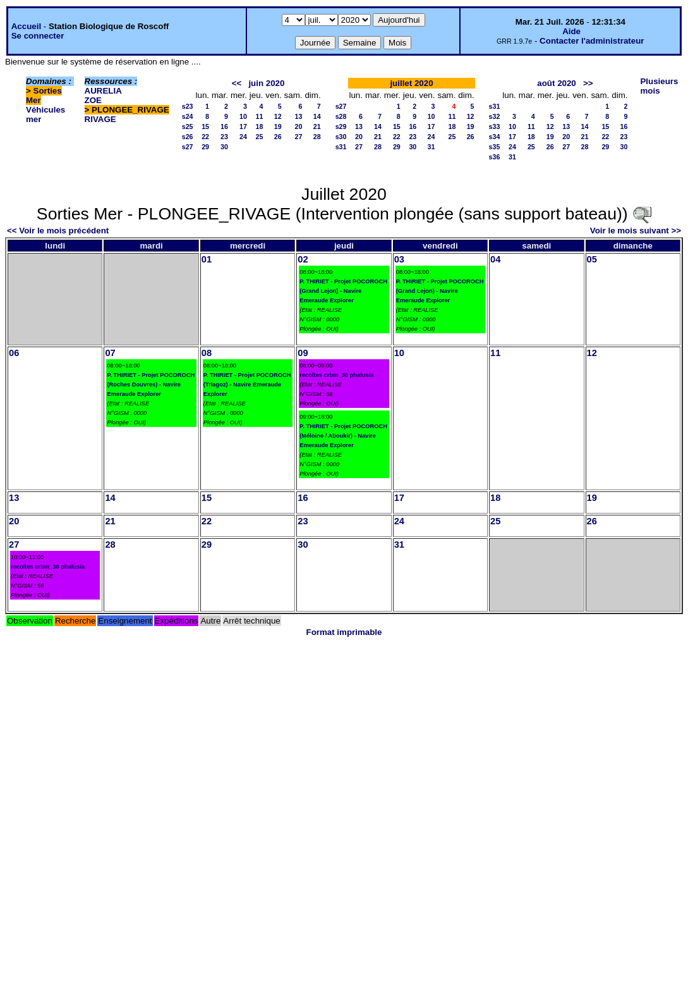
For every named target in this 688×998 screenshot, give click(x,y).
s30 (341, 136)
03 (399, 259)
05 (592, 259)
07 (110, 353)
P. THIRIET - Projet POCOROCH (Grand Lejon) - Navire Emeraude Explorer (343, 291)
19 (278, 126)
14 (317, 116)
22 (205, 136)
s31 (341, 147)
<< (237, 83)
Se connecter (37, 35)
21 (317, 126)
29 (205, 147)
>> (588, 83)
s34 (494, 136)
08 (207, 353)
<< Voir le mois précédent (58, 230)
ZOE (93, 100)
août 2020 (556, 83)
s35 (494, 147)
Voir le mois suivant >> (635, 230)
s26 (187, 136)
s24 (187, 116)
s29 (341, 126)
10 (243, 116)
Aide (571, 31)
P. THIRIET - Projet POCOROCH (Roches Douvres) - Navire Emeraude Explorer (151, 384)
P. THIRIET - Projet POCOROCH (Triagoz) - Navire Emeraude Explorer (247, 384)
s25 (187, 126)
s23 (187, 106)
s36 (494, 157)
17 (243, 126)
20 (299, 126)
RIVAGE (100, 119)
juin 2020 (266, 83)
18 (259, 126)
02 (303, 259)
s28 (341, 116)
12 (278, 116)
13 (299, 116)
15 (205, 126)
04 (495, 259)
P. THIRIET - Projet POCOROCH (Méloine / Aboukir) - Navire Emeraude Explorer (343, 435)
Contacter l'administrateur (592, 41)
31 (431, 147)
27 (299, 136)
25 (259, 136)
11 (259, 116)
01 (207, 259)
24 (243, 136)
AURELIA (103, 90)
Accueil (26, 26)
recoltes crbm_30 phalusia (336, 375)
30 (224, 147)
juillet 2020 (411, 83)
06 (14, 353)
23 (224, 136)
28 (317, 136)
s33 (494, 126)
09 (303, 353)
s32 (494, 116)
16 (224, 126)
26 (278, 136)
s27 (187, 147)
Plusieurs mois (659, 86)
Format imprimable (344, 632)
